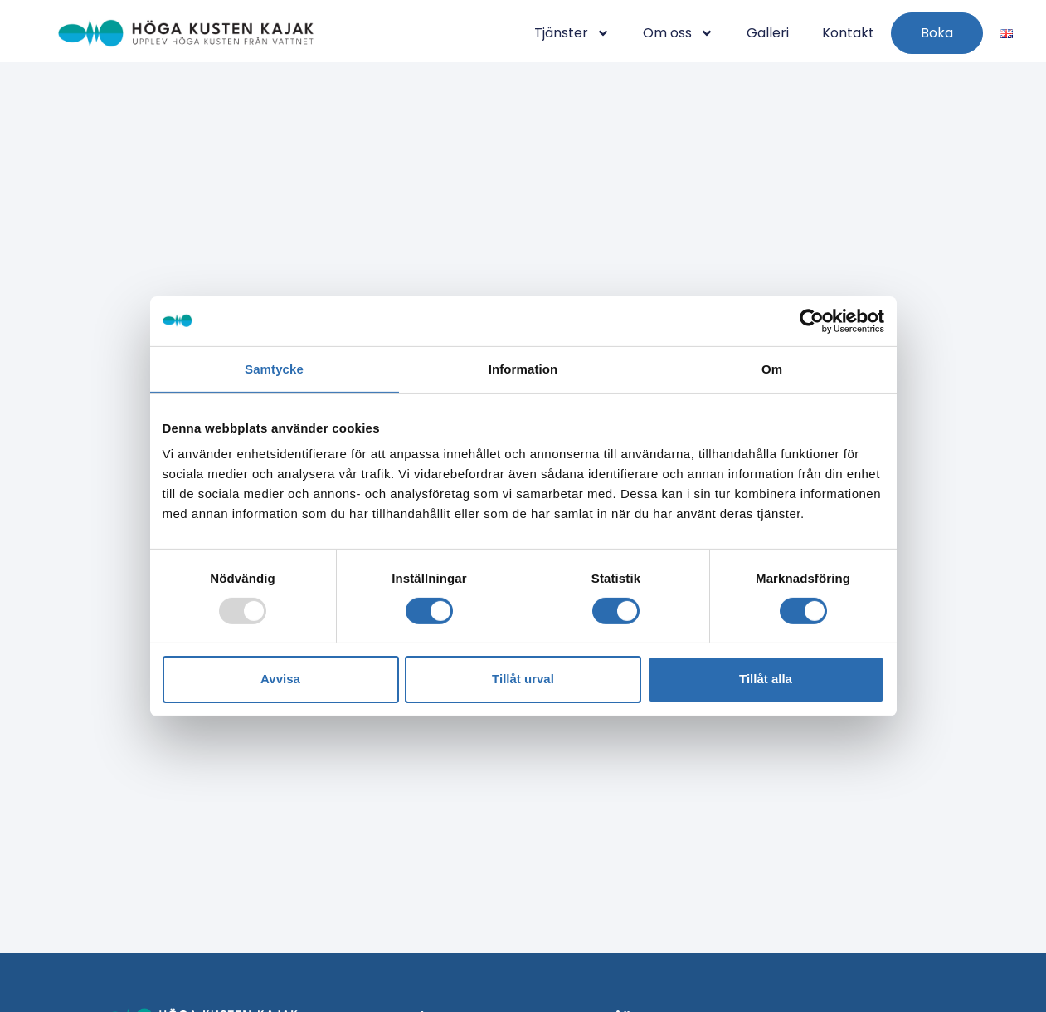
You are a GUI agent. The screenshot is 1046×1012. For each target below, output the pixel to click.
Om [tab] (771, 368)
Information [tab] (523, 368)
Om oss (678, 33)
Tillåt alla (765, 679)
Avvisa (280, 679)
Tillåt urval (523, 679)
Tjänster (572, 33)
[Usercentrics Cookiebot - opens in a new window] (811, 320)
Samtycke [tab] (274, 368)
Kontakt (848, 32)
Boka (937, 32)
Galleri (768, 32)
